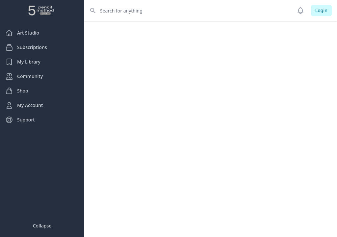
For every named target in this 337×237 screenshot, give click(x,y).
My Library (22, 62)
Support (20, 120)
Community (24, 76)
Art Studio (22, 33)
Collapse (42, 226)
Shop (16, 91)
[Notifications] (300, 10)
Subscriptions (26, 47)
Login (321, 10)
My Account (24, 105)
